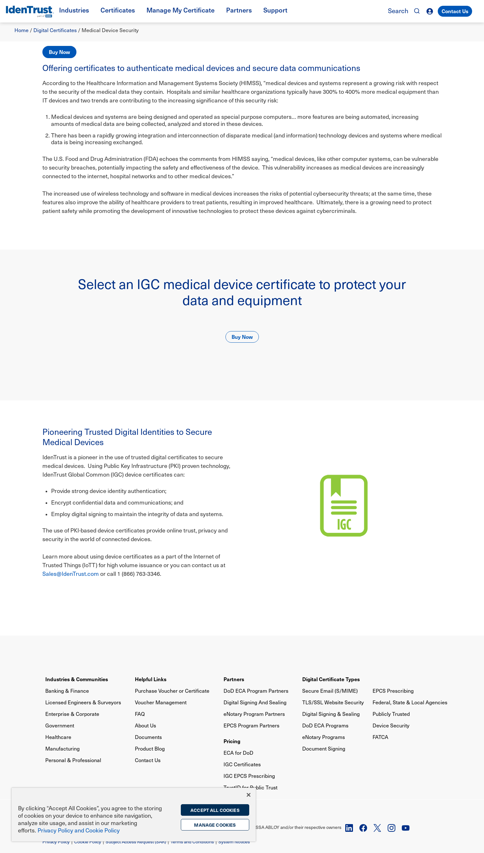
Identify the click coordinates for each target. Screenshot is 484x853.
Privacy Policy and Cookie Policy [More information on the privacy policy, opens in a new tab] (79, 830)
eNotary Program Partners (254, 713)
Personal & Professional (73, 760)
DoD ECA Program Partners (256, 690)
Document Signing (323, 748)
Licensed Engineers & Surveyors (83, 702)
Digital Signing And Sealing (255, 702)
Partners (234, 678)
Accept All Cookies (215, 810)
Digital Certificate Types (331, 678)
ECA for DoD (238, 752)
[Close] (249, 795)
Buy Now (59, 51)
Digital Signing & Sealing (331, 713)
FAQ (140, 713)
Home (21, 30)
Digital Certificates (55, 30)
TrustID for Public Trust (250, 787)
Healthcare (58, 737)
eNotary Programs (323, 737)
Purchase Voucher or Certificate (172, 690)
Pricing (232, 740)
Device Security (391, 725)
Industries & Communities (76, 678)
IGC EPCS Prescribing (249, 775)
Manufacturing (62, 748)
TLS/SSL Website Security (333, 702)
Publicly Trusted (391, 713)
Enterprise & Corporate (72, 713)
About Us (145, 725)
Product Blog (150, 748)
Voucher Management (161, 702)
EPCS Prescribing (393, 690)
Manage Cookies (215, 825)
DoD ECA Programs (325, 725)
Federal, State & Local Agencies (410, 702)
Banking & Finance (67, 690)
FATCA (380, 737)
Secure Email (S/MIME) (330, 690)
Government (59, 725)
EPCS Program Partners (251, 725)
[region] (134, 814)
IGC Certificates (242, 764)
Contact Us (455, 10)
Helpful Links (150, 678)
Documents (148, 737)
